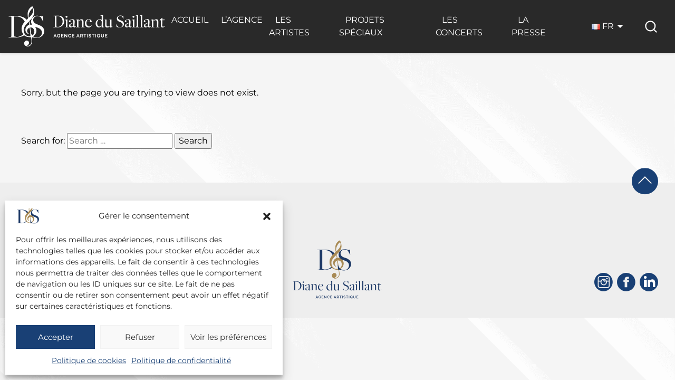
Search (193, 141)
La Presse (529, 26)
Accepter (55, 337)
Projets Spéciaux (361, 26)
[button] (267, 216)
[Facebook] (626, 282)
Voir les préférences (228, 337)
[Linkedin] (649, 282)
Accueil (189, 20)
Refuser (140, 337)
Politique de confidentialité (181, 360)
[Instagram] (603, 282)
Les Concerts (459, 26)
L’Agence (242, 20)
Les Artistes (289, 26)
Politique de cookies (89, 360)
